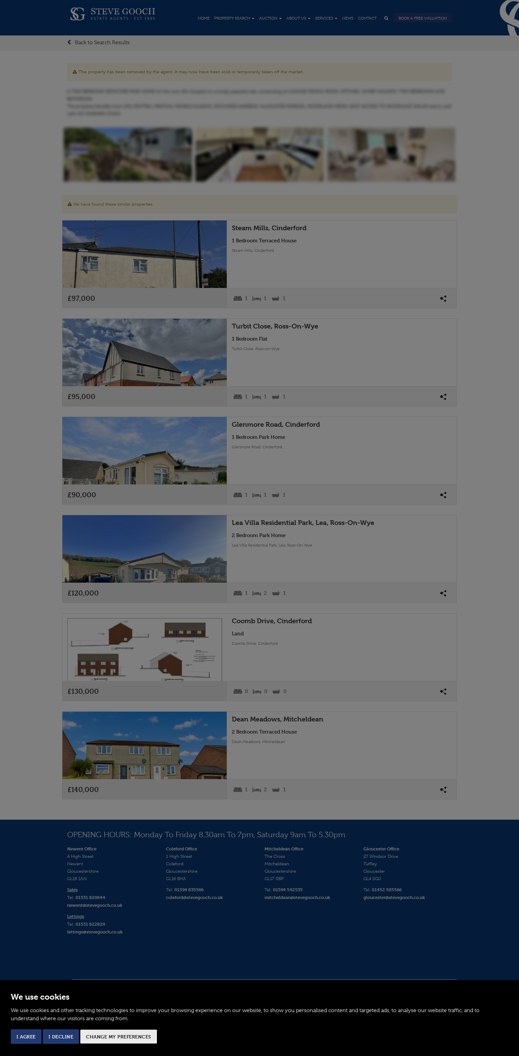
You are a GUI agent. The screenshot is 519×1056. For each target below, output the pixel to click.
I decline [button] (61, 1036)
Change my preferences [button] (118, 1036)
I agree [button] (26, 1036)
